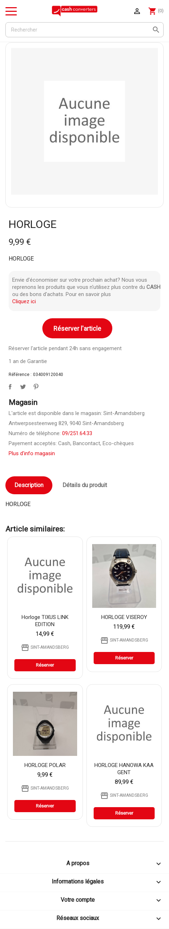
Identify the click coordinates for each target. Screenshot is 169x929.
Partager (8, 385)
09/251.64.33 (77, 433)
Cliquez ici (24, 301)
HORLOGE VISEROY (124, 617)
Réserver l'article (77, 328)
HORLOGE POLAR (45, 765)
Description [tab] (28, 485)
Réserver (45, 665)
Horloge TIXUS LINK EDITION (45, 621)
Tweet (21, 385)
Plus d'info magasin (32, 453)
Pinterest (34, 385)
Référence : (20, 374)
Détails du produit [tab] (84, 485)
